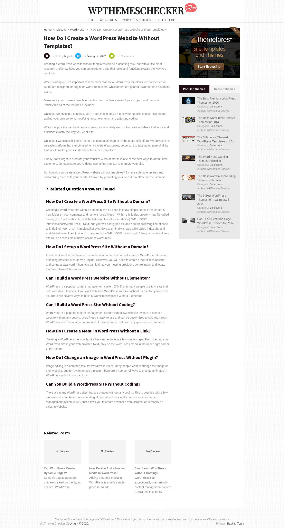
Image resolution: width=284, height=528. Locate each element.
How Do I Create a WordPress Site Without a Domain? (98, 201)
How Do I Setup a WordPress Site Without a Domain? (97, 246)
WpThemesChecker (136, 10)
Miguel (68, 56)
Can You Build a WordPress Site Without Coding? (93, 384)
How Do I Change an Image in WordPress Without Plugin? (102, 357)
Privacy (221, 523)
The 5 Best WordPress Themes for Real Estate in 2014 (213, 199)
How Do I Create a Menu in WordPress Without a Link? (98, 331)
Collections (166, 20)
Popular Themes (194, 89)
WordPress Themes (136, 20)
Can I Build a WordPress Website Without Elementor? (98, 278)
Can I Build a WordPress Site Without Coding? (90, 304)
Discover (61, 29)
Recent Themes (224, 89)
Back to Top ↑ (235, 523)
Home (90, 20)
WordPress (108, 20)
